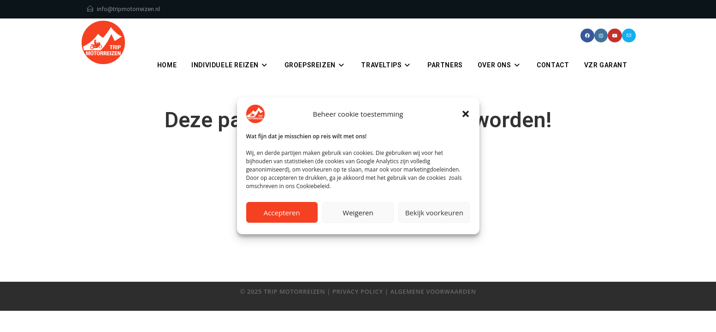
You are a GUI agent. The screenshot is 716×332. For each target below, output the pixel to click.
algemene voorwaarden (433, 291)
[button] (465, 114)
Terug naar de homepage (358, 248)
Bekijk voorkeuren (434, 212)
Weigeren (358, 212)
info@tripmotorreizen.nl (128, 9)
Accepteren (282, 212)
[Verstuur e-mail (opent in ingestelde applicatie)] (629, 35)
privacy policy (357, 291)
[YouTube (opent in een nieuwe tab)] (615, 35)
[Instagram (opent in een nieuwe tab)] (601, 35)
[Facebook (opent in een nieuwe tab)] (587, 35)
